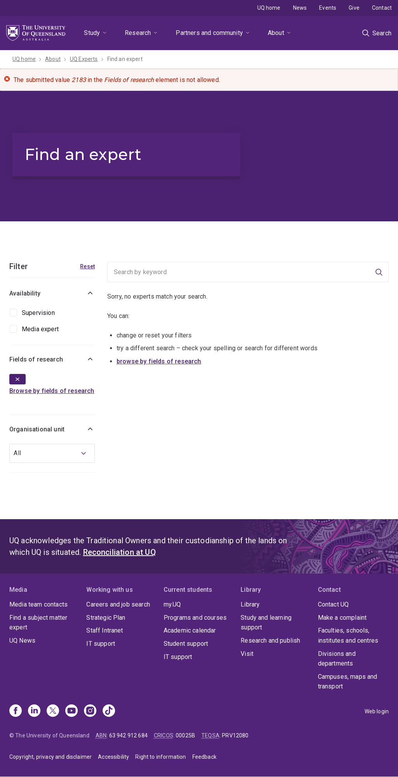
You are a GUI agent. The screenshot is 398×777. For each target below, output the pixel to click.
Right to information (160, 757)
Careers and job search (118, 604)
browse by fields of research (159, 361)
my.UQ (172, 604)
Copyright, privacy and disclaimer (50, 757)
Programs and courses (195, 617)
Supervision (38, 312)
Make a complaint (342, 617)
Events (327, 8)
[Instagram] (90, 711)
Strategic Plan (105, 617)
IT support (100, 643)
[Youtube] (71, 711)
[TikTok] (109, 711)
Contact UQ (333, 604)
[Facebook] (15, 711)
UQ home (269, 8)
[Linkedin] (34, 711)
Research (138, 33)
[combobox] (52, 453)
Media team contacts (38, 604)
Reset (87, 266)
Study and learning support (266, 622)
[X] (53, 711)
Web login (377, 711)
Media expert (40, 329)
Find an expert (125, 59)
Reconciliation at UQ (119, 552)
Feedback (204, 757)
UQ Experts (84, 59)
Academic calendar (190, 630)
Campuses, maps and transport (347, 681)
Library (250, 604)
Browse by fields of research (51, 391)
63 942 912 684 (128, 735)
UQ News (22, 640)
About (276, 33)
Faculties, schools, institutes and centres (348, 635)
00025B (185, 735)
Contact (382, 8)
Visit (247, 653)
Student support (186, 643)
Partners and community (209, 33)
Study (92, 33)
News (300, 8)
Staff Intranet (104, 630)
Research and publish (270, 640)
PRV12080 (235, 735)
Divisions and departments (337, 658)
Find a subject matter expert (38, 622)
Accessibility (113, 757)
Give (354, 8)
